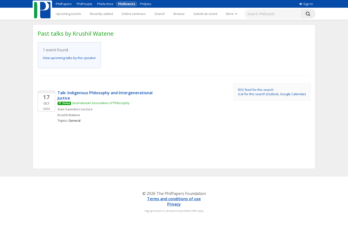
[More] (231, 13)
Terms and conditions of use (174, 198)
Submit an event (205, 14)
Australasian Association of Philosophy (101, 103)
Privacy (174, 204)
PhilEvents (126, 4)
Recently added (101, 14)
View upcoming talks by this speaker (69, 58)
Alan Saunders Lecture (75, 109)
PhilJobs (146, 4)
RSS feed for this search (256, 89)
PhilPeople (84, 4)
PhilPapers (64, 4)
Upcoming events (68, 14)
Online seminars (134, 14)
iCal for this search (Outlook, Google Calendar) (272, 94)
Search (159, 14)
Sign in (306, 4)
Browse (179, 14)
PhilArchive (105, 4)
